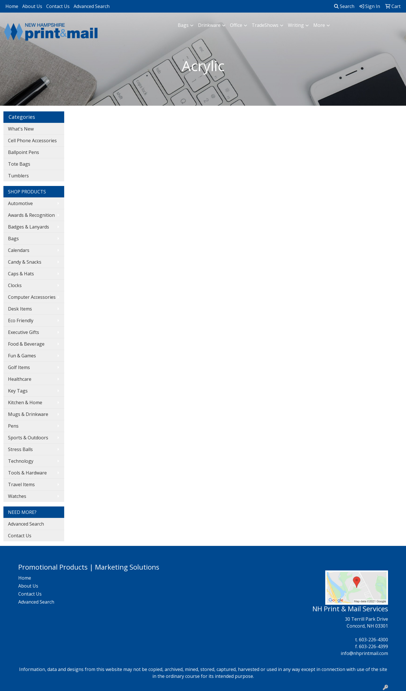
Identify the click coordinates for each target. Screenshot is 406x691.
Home (11, 6)
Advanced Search (92, 6)
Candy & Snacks (24, 262)
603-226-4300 (373, 639)
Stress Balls (20, 449)
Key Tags (18, 391)
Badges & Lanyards (28, 227)
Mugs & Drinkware (28, 414)
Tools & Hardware (27, 473)
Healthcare (19, 379)
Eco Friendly (20, 320)
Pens (13, 426)
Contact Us (58, 6)
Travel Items (21, 484)
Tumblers (18, 176)
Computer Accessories (32, 297)
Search (344, 6)
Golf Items (19, 367)
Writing (296, 25)
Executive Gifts (23, 332)
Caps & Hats (21, 274)
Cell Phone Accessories (32, 140)
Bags (183, 25)
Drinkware (209, 25)
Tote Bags (19, 164)
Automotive (20, 203)
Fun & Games (22, 355)
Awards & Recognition (31, 215)
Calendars (18, 250)
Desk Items (20, 309)
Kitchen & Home (25, 402)
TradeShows (265, 25)
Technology (20, 461)
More (319, 25)
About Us (32, 6)
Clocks (15, 285)
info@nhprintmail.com (364, 653)
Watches (17, 496)
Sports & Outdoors (28, 437)
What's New (21, 129)
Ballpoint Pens (23, 152)
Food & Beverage (26, 344)
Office (236, 25)
